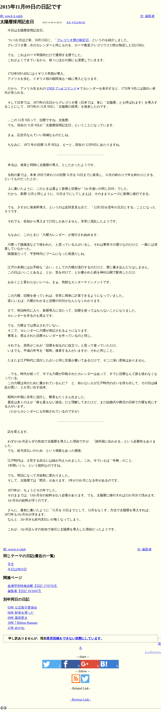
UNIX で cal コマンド (62, 88)
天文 (68, 22)
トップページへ (153, 652)
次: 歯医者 (147, 16)
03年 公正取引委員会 (22, 607)
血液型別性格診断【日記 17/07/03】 (33, 586)
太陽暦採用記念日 (17, 22)
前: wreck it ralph (11, 16)
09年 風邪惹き (18, 618)
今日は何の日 (78, 22)
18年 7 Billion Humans (23, 623)
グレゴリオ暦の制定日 (73, 40)
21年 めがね (16, 628)
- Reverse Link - (80, 699)
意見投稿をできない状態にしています (74, 638)
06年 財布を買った (21, 612)
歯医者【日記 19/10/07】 (25, 591)
